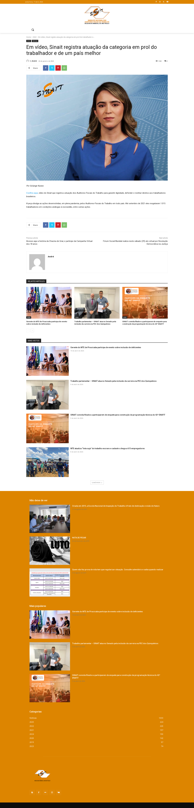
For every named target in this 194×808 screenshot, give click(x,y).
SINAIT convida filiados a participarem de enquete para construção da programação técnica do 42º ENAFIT (117, 415)
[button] (33, 30)
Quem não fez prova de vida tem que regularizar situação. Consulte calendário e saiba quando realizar (117, 569)
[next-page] (32, 330)
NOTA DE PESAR (79, 538)
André (34, 61)
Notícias (35, 41)
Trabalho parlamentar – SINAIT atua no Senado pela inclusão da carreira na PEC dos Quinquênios (113, 381)
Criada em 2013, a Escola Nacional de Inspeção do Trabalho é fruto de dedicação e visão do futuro (116, 506)
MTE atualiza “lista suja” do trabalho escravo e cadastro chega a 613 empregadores (107, 448)
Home (28, 37)
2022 (35, 37)
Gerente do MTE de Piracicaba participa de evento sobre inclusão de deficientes (105, 347)
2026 (28, 317)
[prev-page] (28, 330)
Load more (97, 482)
